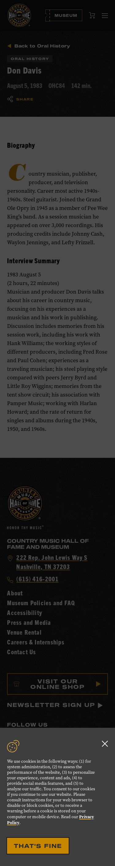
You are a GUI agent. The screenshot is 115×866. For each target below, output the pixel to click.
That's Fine (38, 845)
